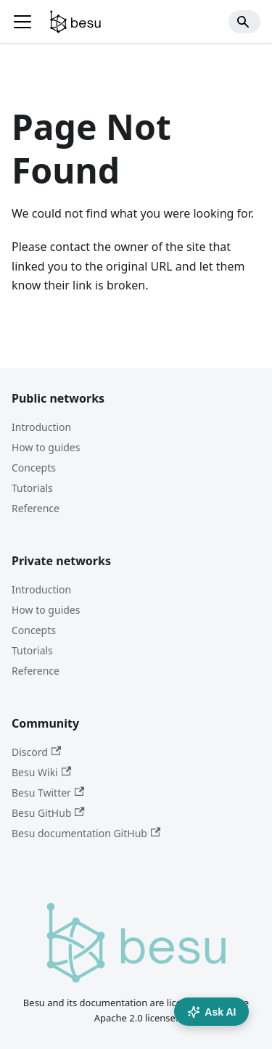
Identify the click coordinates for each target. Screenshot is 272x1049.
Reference (35, 508)
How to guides (46, 447)
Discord (36, 752)
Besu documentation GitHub (86, 833)
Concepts (34, 467)
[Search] (244, 21)
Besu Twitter (48, 792)
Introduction (41, 427)
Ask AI (211, 1012)
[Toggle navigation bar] (22, 22)
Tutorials (32, 488)
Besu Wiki (41, 772)
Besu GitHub (48, 813)
